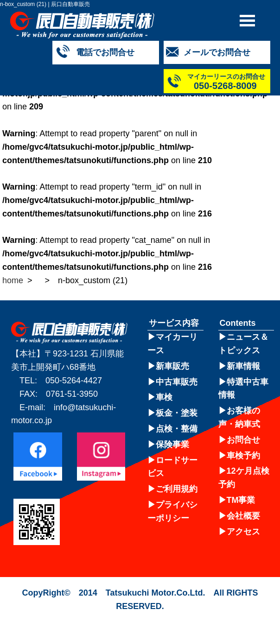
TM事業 (241, 500)
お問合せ (243, 439)
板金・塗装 (176, 413)
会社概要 (243, 515)
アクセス (243, 531)
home (12, 280)
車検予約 (243, 455)
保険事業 (172, 444)
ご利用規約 (176, 489)
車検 (164, 397)
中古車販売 (176, 382)
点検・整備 (176, 428)
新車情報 (243, 366)
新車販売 (172, 366)
